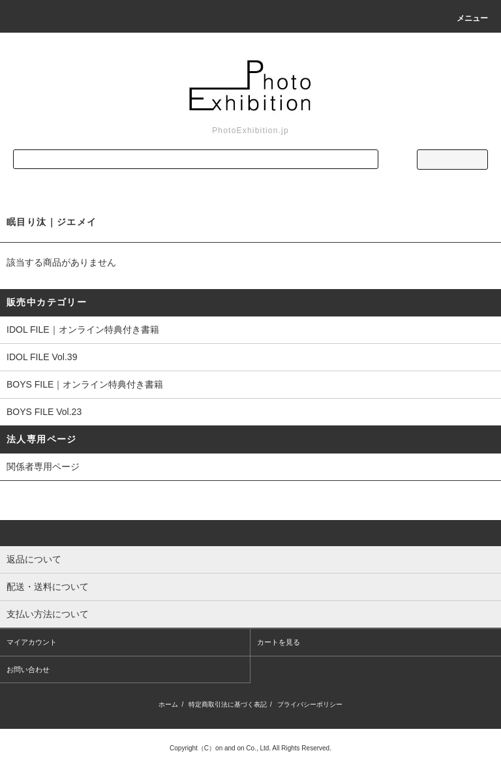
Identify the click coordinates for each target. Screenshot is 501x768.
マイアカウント (32, 642)
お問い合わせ (28, 669)
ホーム (168, 704)
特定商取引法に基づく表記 (228, 704)
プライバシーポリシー (309, 704)
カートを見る (278, 642)
